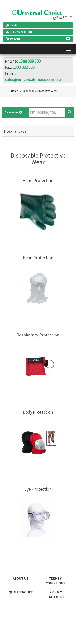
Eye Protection (38, 489)
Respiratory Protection (38, 335)
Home (14, 91)
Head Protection (38, 257)
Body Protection (38, 412)
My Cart (13, 39)
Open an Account (19, 32)
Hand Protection (38, 180)
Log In (11, 25)
